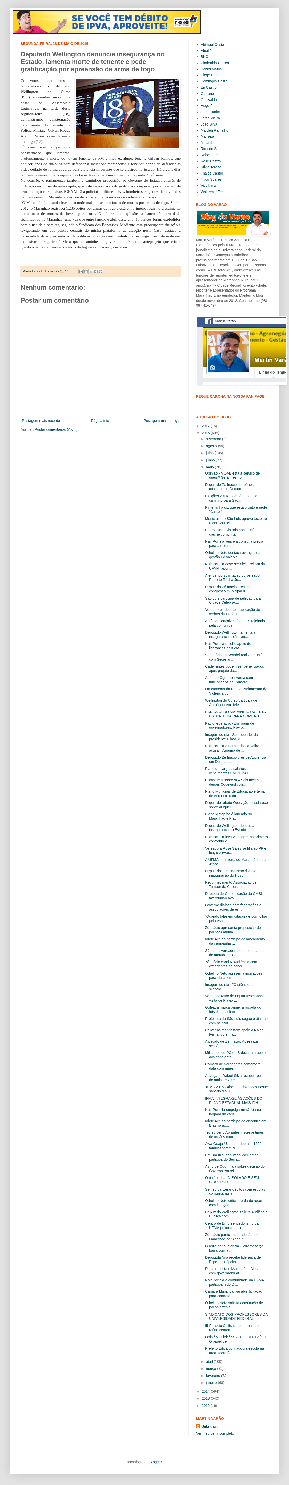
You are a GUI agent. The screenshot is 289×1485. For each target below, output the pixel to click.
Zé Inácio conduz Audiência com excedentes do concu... (231, 964)
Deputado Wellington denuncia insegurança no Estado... (229, 828)
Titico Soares (211, 179)
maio (210, 467)
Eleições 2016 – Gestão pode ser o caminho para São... (233, 498)
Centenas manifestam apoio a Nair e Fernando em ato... (234, 1032)
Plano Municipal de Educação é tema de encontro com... (235, 793)
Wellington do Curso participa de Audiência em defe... (231, 702)
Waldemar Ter (212, 192)
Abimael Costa (212, 45)
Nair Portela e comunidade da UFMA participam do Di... (234, 1282)
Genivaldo (209, 100)
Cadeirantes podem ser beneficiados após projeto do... (234, 668)
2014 (206, 1391)
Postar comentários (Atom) (56, 429)
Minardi (207, 142)
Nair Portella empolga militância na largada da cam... (233, 1112)
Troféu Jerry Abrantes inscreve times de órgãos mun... (234, 1134)
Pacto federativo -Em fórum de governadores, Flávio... (229, 725)
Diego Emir (210, 75)
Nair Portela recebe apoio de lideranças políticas (228, 646)
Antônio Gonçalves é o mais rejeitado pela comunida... (235, 623)
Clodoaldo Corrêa (215, 63)
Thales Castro (212, 173)
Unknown (209, 1426)
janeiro (212, 1383)
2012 (206, 1406)
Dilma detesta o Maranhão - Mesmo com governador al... (234, 1271)
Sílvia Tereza (211, 167)
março (211, 1368)
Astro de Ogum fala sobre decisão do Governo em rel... (235, 1168)
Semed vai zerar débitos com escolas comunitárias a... (235, 1191)
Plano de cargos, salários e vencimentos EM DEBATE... (229, 771)
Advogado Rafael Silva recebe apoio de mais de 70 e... (234, 1078)
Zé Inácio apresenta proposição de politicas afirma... (233, 930)
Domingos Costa (214, 81)
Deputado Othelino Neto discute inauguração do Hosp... (230, 873)
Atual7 (206, 50)
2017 (206, 426)
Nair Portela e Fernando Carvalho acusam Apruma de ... (232, 748)
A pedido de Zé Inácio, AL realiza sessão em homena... (231, 1043)
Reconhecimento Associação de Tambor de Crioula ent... (230, 884)
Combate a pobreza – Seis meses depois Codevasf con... (232, 782)
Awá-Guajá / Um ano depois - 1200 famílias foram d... (233, 1146)
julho (210, 453)
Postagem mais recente (41, 421)
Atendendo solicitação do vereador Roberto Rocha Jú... (233, 577)
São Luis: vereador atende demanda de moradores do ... (234, 953)
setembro (214, 439)
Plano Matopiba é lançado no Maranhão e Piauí (228, 816)
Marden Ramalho (214, 130)
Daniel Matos (211, 69)
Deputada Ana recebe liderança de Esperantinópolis (233, 1259)
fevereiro (213, 1376)
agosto (212, 446)
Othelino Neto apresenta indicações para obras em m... (233, 975)
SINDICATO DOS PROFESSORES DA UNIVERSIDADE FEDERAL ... (236, 1316)
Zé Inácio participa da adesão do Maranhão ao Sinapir (231, 1237)
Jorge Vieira (210, 118)
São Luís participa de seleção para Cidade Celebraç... (233, 600)
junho (211, 460)
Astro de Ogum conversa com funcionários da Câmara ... (229, 680)
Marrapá (207, 136)
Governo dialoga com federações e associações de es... (233, 907)
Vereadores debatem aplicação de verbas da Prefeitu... (232, 612)
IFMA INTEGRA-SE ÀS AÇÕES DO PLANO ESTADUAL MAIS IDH (233, 1100)
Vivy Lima (208, 186)
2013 (206, 1398)
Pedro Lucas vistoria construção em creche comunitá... (234, 532)
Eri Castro (209, 87)
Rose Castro (211, 161)
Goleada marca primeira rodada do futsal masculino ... (233, 1009)
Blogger (155, 1462)
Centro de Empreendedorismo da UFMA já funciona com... (232, 1225)
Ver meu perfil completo (215, 1433)
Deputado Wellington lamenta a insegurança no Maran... (230, 634)
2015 (206, 433)
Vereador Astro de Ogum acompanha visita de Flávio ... (235, 998)
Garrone (207, 94)
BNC (204, 57)
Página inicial (102, 421)
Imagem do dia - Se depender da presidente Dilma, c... (231, 737)
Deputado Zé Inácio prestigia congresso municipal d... (228, 589)
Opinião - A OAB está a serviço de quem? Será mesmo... (232, 475)
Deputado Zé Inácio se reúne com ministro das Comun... (232, 487)
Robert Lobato (212, 155)
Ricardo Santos (213, 149)
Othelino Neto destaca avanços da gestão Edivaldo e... (232, 555)
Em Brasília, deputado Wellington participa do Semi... (232, 1157)
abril (210, 1361)
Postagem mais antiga (161, 421)
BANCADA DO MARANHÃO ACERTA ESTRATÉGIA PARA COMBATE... (235, 714)
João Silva (209, 124)
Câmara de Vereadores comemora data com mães (233, 1066)
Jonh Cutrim (210, 112)
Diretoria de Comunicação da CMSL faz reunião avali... (234, 896)
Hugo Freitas (211, 106)
